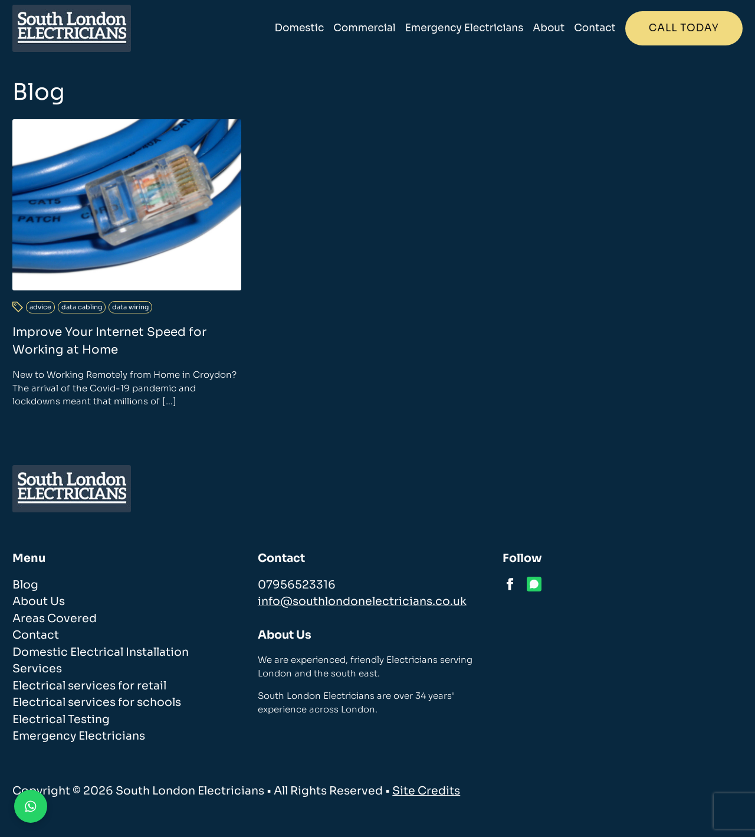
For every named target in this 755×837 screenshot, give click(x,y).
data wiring (130, 307)
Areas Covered (54, 619)
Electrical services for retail (89, 686)
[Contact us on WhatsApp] (30, 806)
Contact (594, 28)
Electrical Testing (61, 719)
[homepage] (71, 28)
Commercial (364, 28)
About (548, 28)
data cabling (81, 307)
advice (40, 307)
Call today (684, 28)
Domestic (299, 28)
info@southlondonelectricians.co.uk (362, 601)
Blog (25, 585)
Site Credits (426, 791)
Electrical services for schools (96, 702)
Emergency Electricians (464, 28)
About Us (38, 601)
